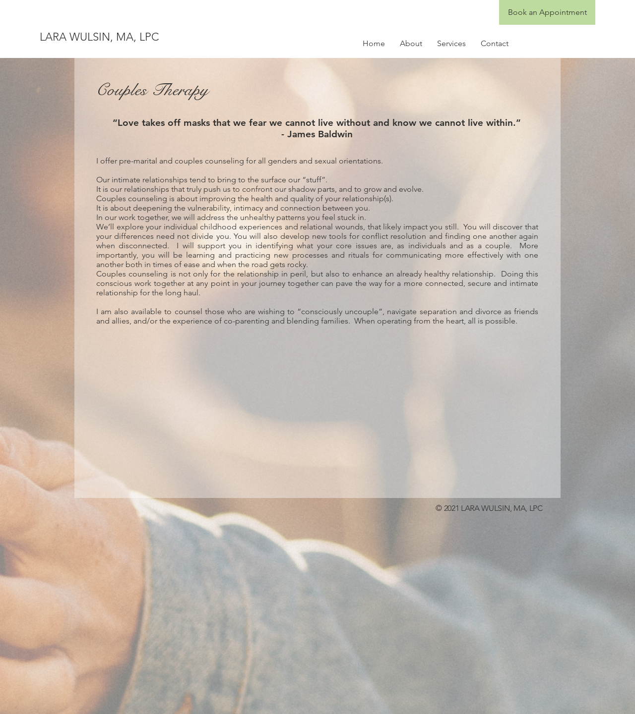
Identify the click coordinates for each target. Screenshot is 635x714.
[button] (411, 43)
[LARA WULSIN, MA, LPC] (135, 37)
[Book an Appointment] (547, 12)
